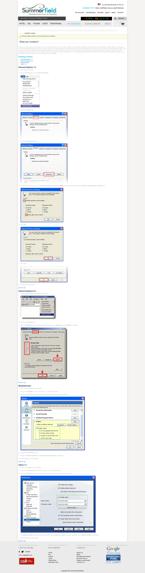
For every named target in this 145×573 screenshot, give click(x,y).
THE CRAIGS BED (73, 24)
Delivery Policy (82, 558)
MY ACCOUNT (79, 13)
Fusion (36, 24)
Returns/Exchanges (84, 556)
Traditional (56, 24)
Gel (29, 24)
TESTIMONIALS (91, 13)
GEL (49, 554)
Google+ (27, 551)
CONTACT (120, 13)
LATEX (50, 558)
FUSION (50, 556)
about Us (80, 552)
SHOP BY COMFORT (92, 24)
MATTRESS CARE (53, 562)
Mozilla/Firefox (25, 62)
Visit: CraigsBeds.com (25, 555)
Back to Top (22, 287)
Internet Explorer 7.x (27, 59)
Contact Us (81, 562)
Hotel (22, 24)
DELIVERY (100, 13)
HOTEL (50, 552)
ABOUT (107, 13)
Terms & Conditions (83, 560)
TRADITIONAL (52, 560)
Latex (45, 24)
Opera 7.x (24, 64)
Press (114, 13)
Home (22, 33)
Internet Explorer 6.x (27, 61)
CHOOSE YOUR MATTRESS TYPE (33, 18)
